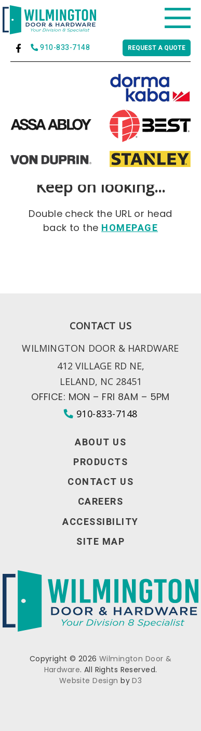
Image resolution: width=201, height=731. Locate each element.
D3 (137, 680)
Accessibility (100, 522)
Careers (101, 502)
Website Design (88, 680)
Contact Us (100, 482)
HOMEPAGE (129, 228)
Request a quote (156, 48)
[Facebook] (18, 48)
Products (100, 462)
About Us (100, 442)
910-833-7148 (60, 48)
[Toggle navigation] (178, 18)
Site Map (100, 542)
